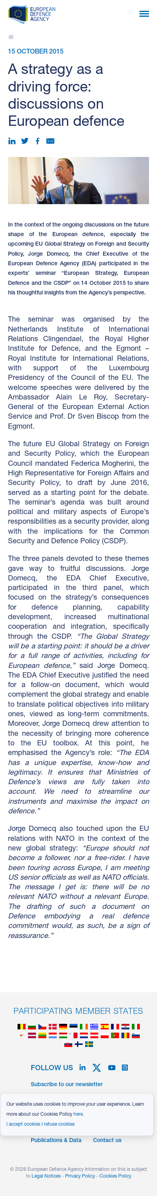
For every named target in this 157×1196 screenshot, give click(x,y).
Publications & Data (56, 1141)
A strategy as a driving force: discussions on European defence (12, 37)
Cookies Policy (115, 1176)
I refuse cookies (58, 1124)
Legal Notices (46, 1176)
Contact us (107, 1141)
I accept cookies (23, 1124)
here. (79, 1114)
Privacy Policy (80, 1176)
